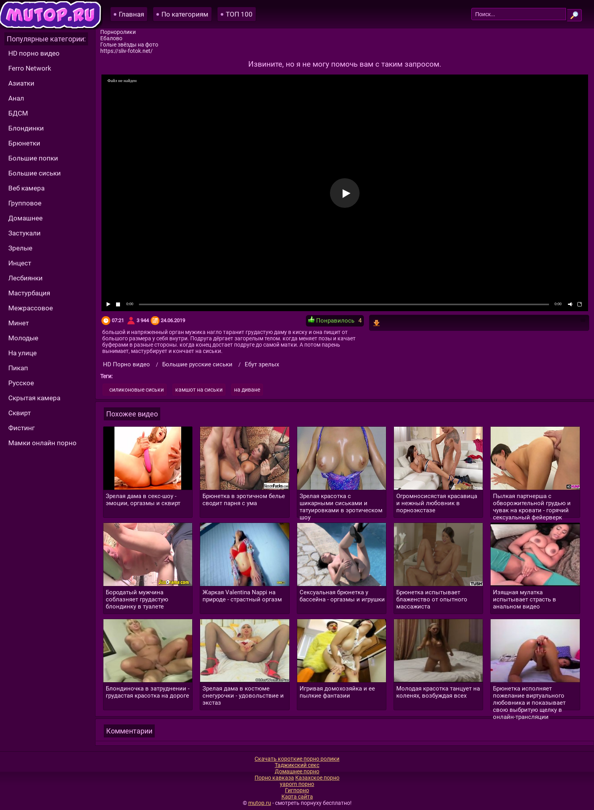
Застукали (24, 233)
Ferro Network (29, 68)
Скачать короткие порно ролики (297, 759)
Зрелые (20, 248)
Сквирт (19, 413)
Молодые (23, 338)
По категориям (184, 14)
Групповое (24, 203)
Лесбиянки (25, 278)
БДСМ (18, 113)
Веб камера (26, 188)
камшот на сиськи (199, 389)
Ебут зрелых (262, 364)
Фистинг (21, 428)
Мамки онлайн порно (42, 443)
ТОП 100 (239, 14)
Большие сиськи (34, 173)
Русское (21, 383)
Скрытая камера (34, 398)
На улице (22, 353)
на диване (247, 389)
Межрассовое (30, 308)
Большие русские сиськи (197, 364)
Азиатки (21, 83)
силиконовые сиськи (136, 389)
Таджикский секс (297, 765)
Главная (131, 14)
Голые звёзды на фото (129, 44)
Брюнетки (24, 143)
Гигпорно (297, 790)
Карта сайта (297, 796)
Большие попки (33, 158)
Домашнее (25, 218)
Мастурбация (29, 293)
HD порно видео (34, 53)
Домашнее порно (297, 771)
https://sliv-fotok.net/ (126, 51)
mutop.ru (259, 803)
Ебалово (111, 38)
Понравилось (331, 320)
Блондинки (26, 128)
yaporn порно (297, 784)
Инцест (19, 263)
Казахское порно (317, 778)
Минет (18, 323)
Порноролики (118, 32)
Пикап (18, 368)
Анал (16, 98)
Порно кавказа (274, 778)
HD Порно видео (126, 364)
